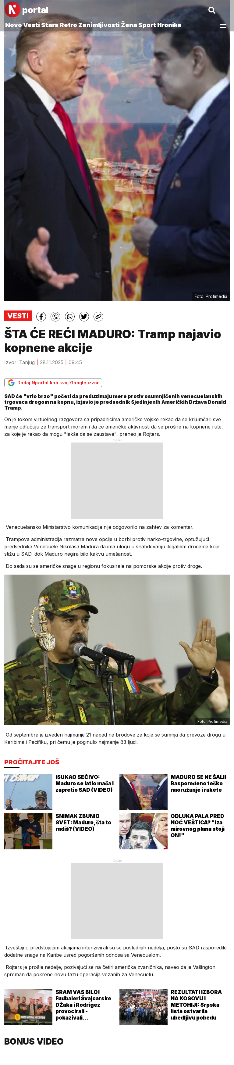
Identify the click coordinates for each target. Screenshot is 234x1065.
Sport (147, 25)
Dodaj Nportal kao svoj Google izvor (53, 382)
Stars (49, 25)
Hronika (169, 25)
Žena (129, 25)
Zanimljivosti (99, 25)
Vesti (31, 25)
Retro (68, 25)
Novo (13, 25)
